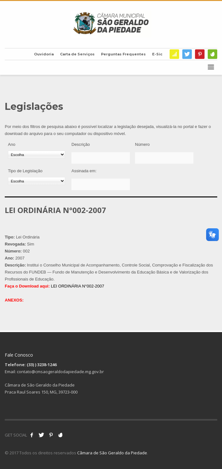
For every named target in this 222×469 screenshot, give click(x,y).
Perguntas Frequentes (123, 54)
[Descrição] (100, 158)
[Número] (164, 158)
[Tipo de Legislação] (36, 181)
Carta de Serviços (77, 54)
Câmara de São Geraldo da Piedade (112, 453)
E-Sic (157, 54)
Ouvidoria (44, 54)
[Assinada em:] (100, 184)
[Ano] (36, 155)
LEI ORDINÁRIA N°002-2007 (77, 286)
